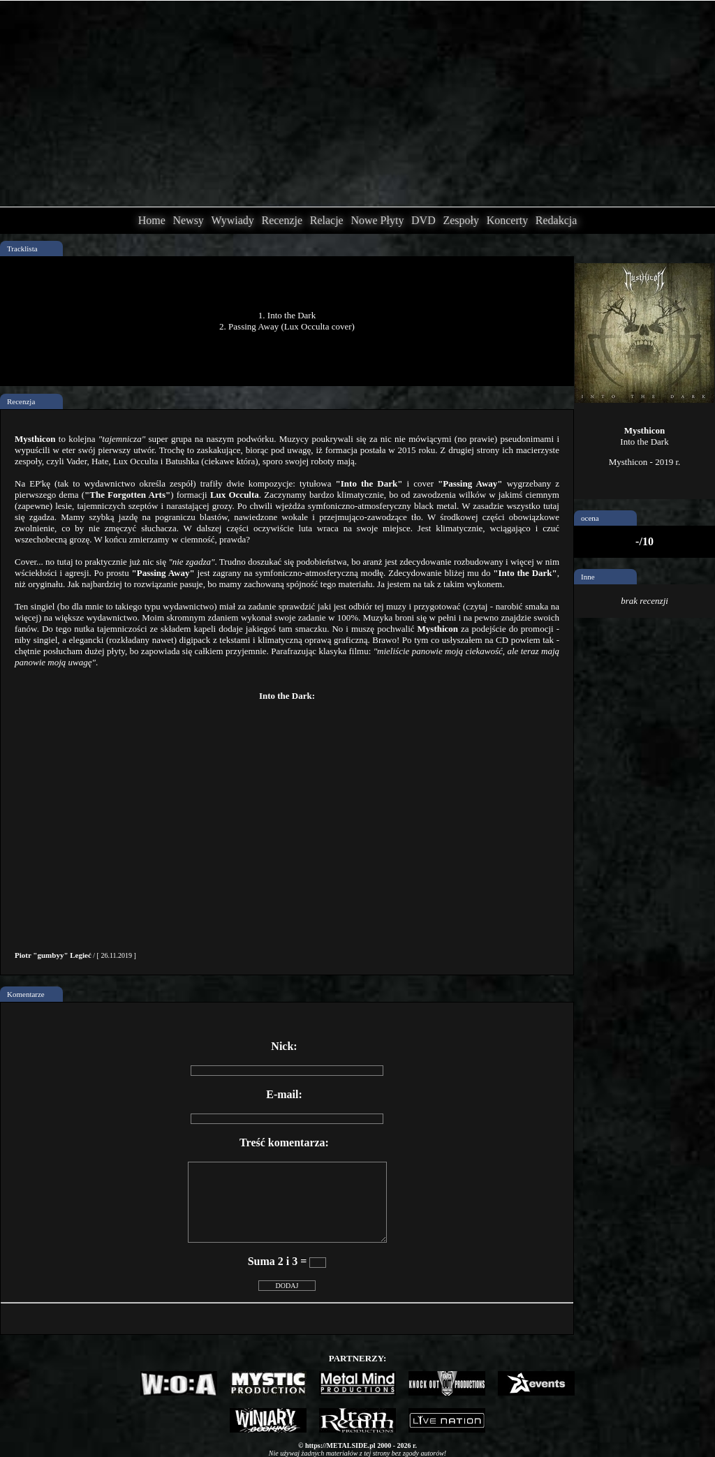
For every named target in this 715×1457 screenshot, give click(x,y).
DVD (423, 220)
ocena (590, 518)
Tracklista (22, 248)
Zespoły (461, 220)
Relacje (327, 220)
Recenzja (21, 401)
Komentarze (26, 994)
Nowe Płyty (377, 220)
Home (151, 220)
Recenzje (281, 220)
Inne (588, 576)
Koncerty (508, 220)
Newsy (187, 220)
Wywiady (233, 220)
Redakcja (556, 220)
